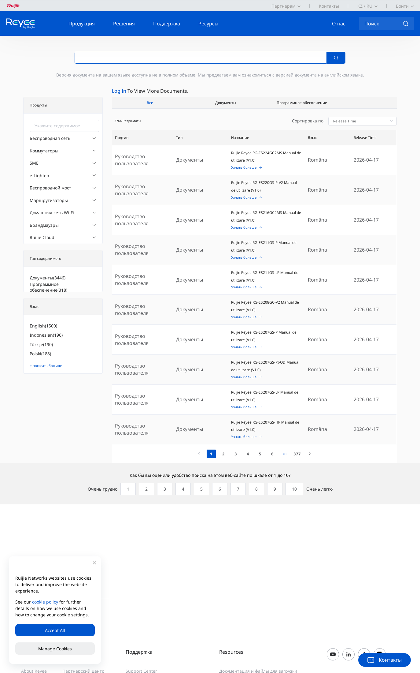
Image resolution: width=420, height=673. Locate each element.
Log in (119, 91)
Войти (402, 6)
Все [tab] (150, 102)
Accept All (55, 630)
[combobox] (64, 126)
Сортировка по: (308, 121)
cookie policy (45, 602)
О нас (338, 23)
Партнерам (283, 6)
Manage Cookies (55, 649)
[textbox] (64, 126)
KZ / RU (364, 6)
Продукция (81, 23)
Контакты (329, 6)
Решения (124, 23)
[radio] (126, 489)
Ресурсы (208, 23)
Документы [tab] (225, 102)
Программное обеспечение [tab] (302, 102)
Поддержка (166, 23)
